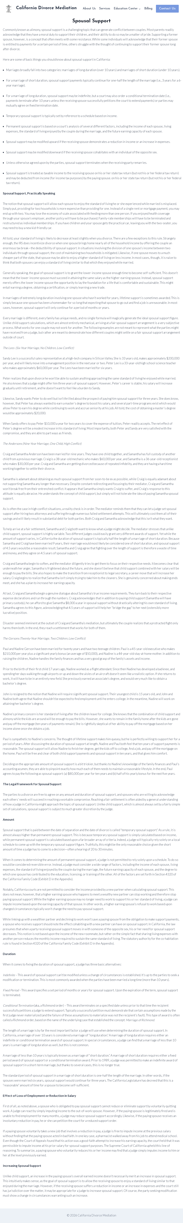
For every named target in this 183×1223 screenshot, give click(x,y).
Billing (148, 8)
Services (104, 8)
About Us (89, 8)
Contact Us (167, 8)
